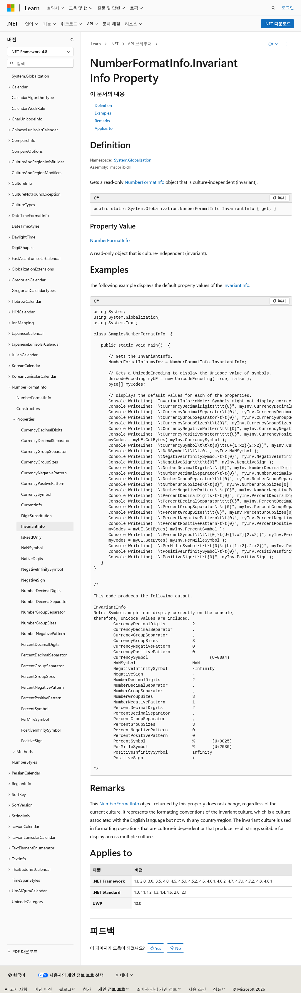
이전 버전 (43, 989)
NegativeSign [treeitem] (33, 580)
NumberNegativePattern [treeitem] (43, 633)
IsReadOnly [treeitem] (31, 537)
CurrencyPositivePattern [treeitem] (42, 483)
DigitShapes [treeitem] (22, 247)
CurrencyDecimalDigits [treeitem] (41, 430)
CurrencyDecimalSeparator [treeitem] (45, 440)
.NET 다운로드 (278, 23)
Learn (96, 43)
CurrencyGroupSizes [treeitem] (39, 462)
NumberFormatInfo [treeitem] (33, 397)
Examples (103, 113)
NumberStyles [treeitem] (24, 762)
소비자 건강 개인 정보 (156, 989)
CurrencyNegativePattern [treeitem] (44, 473)
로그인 (288, 7)
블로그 (65, 989)
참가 (87, 989)
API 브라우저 (140, 43)
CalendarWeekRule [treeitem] (28, 108)
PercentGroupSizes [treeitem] (38, 676)
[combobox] (40, 51)
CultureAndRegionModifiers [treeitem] (36, 172)
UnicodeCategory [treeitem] (27, 901)
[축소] (72, 39)
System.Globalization (132, 160)
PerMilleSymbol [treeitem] (35, 719)
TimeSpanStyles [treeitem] (26, 880)
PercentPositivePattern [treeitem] (41, 697)
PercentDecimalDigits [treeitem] (40, 644)
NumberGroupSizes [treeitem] (38, 623)
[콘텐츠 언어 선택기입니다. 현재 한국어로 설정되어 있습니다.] (17, 975)
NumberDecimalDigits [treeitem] (41, 590)
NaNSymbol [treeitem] (32, 547)
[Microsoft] (11, 8)
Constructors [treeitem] (28, 408)
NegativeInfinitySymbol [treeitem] (42, 569)
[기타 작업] (287, 44)
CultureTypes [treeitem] (23, 204)
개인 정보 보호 (111, 989)
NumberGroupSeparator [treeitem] (43, 612)
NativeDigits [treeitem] (32, 558)
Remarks (102, 120)
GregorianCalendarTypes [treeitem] (34, 290)
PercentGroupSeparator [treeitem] (42, 665)
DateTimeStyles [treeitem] (25, 226)
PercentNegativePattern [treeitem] (42, 687)
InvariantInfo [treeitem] (33, 526)
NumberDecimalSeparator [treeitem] (44, 601)
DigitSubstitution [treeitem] (36, 515)
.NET (114, 43)
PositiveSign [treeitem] (32, 740)
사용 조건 (197, 989)
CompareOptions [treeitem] (27, 151)
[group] (191, 541)
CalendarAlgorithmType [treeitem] (33, 97)
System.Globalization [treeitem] (30, 76)
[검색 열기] (273, 8)
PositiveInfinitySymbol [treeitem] (41, 730)
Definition (103, 105)
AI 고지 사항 (16, 989)
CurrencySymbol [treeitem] (36, 494)
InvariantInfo (236, 285)
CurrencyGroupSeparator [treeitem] (44, 451)
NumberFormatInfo (144, 182)
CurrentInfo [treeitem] (31, 505)
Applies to (104, 128)
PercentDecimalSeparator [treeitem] (44, 655)
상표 (217, 989)
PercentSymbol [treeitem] (34, 708)
